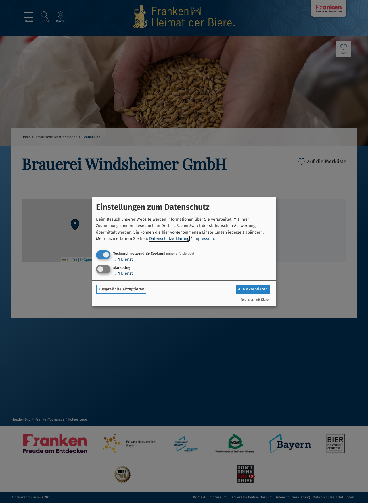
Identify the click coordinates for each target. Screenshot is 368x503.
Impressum (203, 238)
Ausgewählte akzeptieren (121, 289)
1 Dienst (123, 259)
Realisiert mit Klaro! (255, 300)
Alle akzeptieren (253, 289)
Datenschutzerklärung (169, 238)
